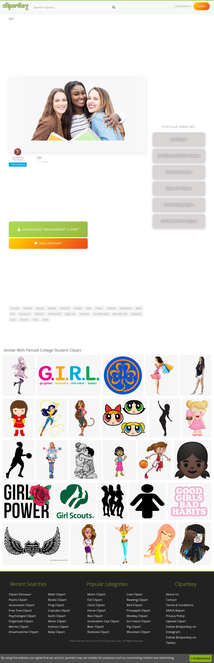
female (78, 308)
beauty (40, 308)
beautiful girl (120, 313)
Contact (171, 600)
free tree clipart (20, 610)
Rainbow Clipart (98, 632)
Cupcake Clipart (59, 610)
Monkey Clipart (137, 616)
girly (35, 319)
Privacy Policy (175, 616)
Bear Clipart (95, 627)
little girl (65, 308)
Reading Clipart (137, 600)
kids (88, 308)
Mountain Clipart (138, 632)
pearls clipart (18, 600)
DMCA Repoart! (48, 243)
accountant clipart (22, 605)
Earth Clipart (56, 616)
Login (201, 6)
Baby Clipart (56, 632)
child (45, 319)
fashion (111, 308)
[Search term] (74, 7)
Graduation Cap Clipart (103, 621)
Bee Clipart (95, 616)
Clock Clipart (96, 605)
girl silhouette (101, 313)
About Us (172, 594)
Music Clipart (57, 621)
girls (13, 319)
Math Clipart (56, 594)
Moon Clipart (96, 594)
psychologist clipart (22, 616)
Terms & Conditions (179, 605)
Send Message (17, 164)
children (39, 313)
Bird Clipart (134, 605)
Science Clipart (58, 627)
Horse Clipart (96, 610)
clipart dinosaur (20, 594)
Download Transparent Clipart (48, 229)
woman (15, 308)
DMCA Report (175, 610)
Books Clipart (57, 600)
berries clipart (19, 627)
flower (99, 308)
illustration (125, 308)
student (24, 319)
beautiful (136, 313)
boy (13, 313)
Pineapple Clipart (138, 610)
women (28, 308)
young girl (24, 313)
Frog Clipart (56, 605)
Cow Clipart (135, 594)
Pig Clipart (134, 627)
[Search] (113, 7)
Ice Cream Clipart (139, 621)
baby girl (70, 313)
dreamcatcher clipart (23, 632)
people (51, 308)
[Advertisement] (77, 49)
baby (138, 308)
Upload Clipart (176, 621)
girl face (84, 313)
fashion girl (54, 313)
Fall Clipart (94, 600)
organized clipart (21, 621)
